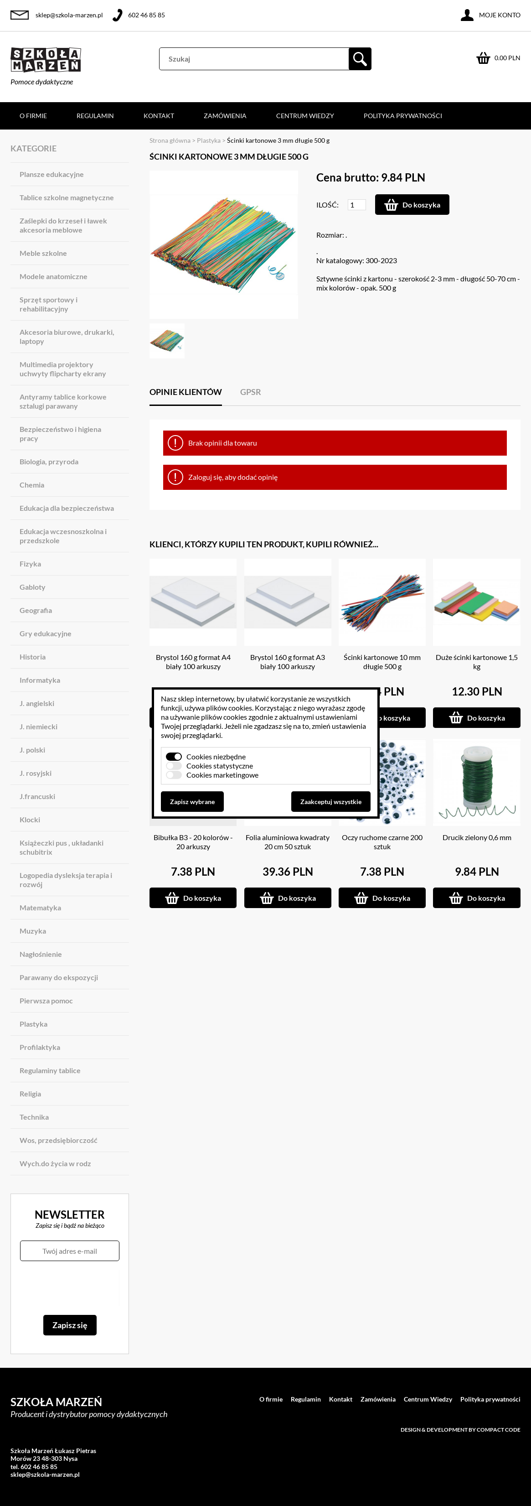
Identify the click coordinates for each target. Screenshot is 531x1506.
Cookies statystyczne (219, 765)
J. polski (32, 749)
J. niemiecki (38, 726)
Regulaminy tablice (50, 1070)
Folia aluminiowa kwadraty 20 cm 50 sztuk (288, 842)
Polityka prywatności (403, 115)
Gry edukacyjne (46, 633)
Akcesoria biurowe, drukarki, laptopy (67, 336)
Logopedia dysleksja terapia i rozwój (66, 879)
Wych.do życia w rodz (55, 1163)
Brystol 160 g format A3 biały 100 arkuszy (287, 661)
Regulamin (95, 115)
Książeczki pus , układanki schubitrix (61, 847)
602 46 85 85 (146, 15)
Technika (34, 1116)
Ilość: (327, 204)
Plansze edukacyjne (52, 174)
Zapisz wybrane (192, 801)
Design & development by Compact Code (461, 1429)
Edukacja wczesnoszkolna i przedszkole (63, 536)
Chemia (32, 484)
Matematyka (40, 907)
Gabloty (33, 586)
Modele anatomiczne (54, 276)
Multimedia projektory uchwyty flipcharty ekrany (63, 369)
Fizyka (30, 563)
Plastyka (33, 1023)
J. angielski (37, 703)
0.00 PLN (508, 58)
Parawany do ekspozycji (59, 977)
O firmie (33, 115)
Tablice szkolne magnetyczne (67, 197)
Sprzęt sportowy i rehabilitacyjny (48, 304)
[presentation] (69, 1288)
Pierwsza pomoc (46, 1000)
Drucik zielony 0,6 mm (477, 837)
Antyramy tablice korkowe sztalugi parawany (63, 401)
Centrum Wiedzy (305, 115)
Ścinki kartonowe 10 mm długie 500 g (382, 661)
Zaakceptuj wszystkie (330, 801)
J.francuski (37, 796)
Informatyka (40, 679)
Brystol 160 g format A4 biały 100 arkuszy (193, 661)
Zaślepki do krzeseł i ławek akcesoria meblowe (63, 225)
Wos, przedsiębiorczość (59, 1140)
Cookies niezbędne (216, 756)
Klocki (30, 819)
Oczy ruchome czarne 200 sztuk (382, 842)
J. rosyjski (36, 773)
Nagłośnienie (41, 954)
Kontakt (159, 115)
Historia (33, 656)
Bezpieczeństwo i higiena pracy (60, 433)
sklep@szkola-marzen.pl (69, 15)
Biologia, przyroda (49, 461)
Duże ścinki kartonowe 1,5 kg (477, 661)
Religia (30, 1093)
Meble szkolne (43, 253)
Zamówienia (225, 115)
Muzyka (33, 930)
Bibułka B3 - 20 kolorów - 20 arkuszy (193, 842)
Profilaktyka (40, 1047)
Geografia (36, 610)
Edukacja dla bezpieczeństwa (67, 508)
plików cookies (229, 707)
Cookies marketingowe (222, 774)
